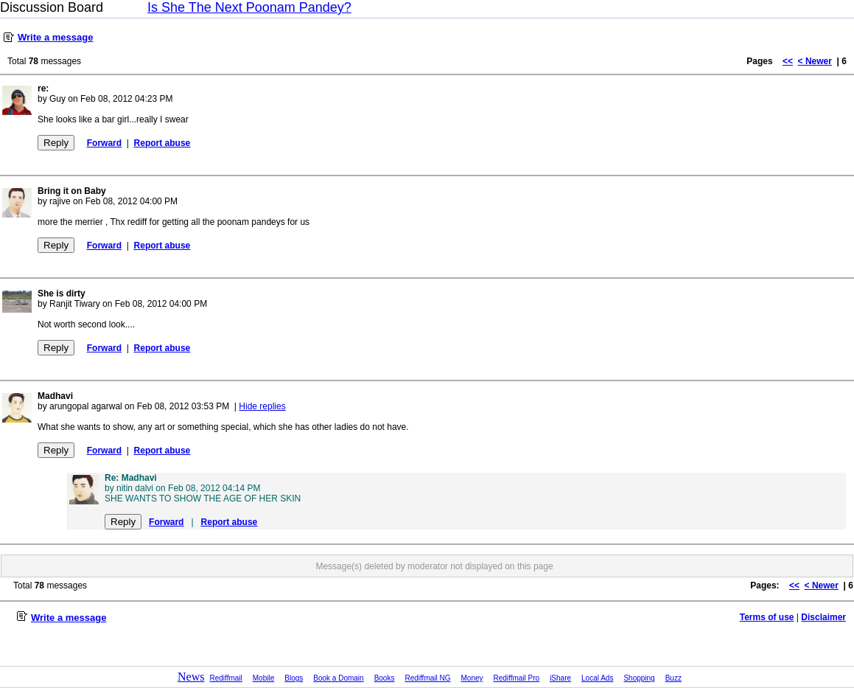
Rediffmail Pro (517, 678)
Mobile (263, 678)
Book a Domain (338, 678)
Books (384, 678)
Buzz (673, 678)
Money (472, 678)
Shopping (638, 678)
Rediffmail (226, 678)
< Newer (815, 61)
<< (788, 61)
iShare (560, 678)
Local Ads (597, 678)
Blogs (293, 678)
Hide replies (262, 406)
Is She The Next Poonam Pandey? (249, 7)
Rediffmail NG (427, 678)
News (191, 676)
